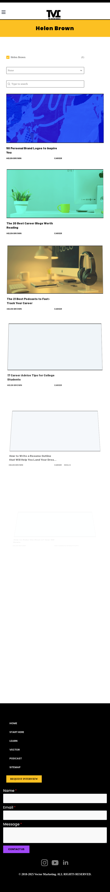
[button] (45, 57)
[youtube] (55, 862)
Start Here (16, 732)
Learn (13, 741)
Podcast (15, 758)
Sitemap (14, 767)
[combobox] (42, 70)
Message (12, 824)
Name (10, 790)
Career (58, 158)
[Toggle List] (81, 70)
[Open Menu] (4, 11)
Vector (14, 749)
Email (9, 807)
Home (13, 723)
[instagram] (44, 862)
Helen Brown (13, 158)
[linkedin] (65, 862)
